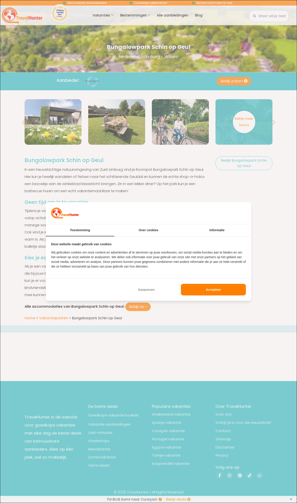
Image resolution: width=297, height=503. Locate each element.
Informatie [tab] (217, 230)
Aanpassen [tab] (146, 289)
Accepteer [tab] (213, 289)
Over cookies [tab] (148, 230)
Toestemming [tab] (80, 230)
